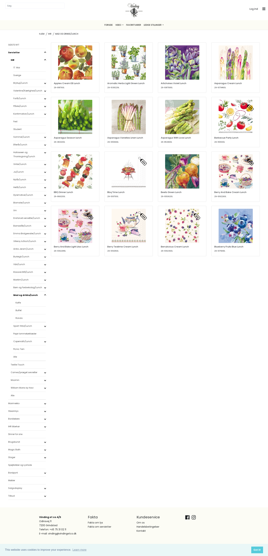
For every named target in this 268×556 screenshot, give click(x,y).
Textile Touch (17, 364)
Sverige (17, 75)
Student (17, 129)
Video (118, 24)
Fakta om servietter (99, 526)
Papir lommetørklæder (24, 333)
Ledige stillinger (153, 24)
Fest (15, 121)
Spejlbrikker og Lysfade (20, 465)
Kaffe (18, 302)
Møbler (11, 480)
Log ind (254, 9)
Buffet (19, 310)
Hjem (41, 33)
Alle (15, 356)
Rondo (19, 318)
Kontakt (141, 531)
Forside (108, 24)
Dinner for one (15, 434)
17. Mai (16, 67)
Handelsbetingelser (148, 526)
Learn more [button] (79, 549)
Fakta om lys (95, 522)
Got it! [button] (257, 549)
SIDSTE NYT (13, 44)
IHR (49, 33)
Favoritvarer (133, 24)
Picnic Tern (18, 349)
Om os (141, 522)
